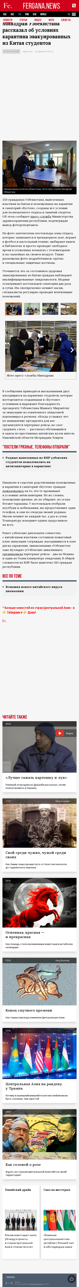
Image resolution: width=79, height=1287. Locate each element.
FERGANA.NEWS (41, 6)
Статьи (23, 20)
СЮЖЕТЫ (66, 20)
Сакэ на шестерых (57, 1190)
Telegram (13, 612)
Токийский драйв (18, 1190)
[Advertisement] (39, 98)
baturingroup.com (36, 1284)
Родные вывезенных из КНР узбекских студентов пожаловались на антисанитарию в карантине (36, 462)
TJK (19, 14)
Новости (8, 20)
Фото (51, 20)
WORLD (43, 14)
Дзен (31, 612)
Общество (28, 51)
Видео (37, 20)
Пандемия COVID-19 (44, 51)
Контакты (11, 1276)
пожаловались (13, 491)
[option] (13, 309)
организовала (12, 554)
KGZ (12, 14)
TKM (27, 14)
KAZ (5, 14)
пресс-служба (40, 216)
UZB (34, 14)
